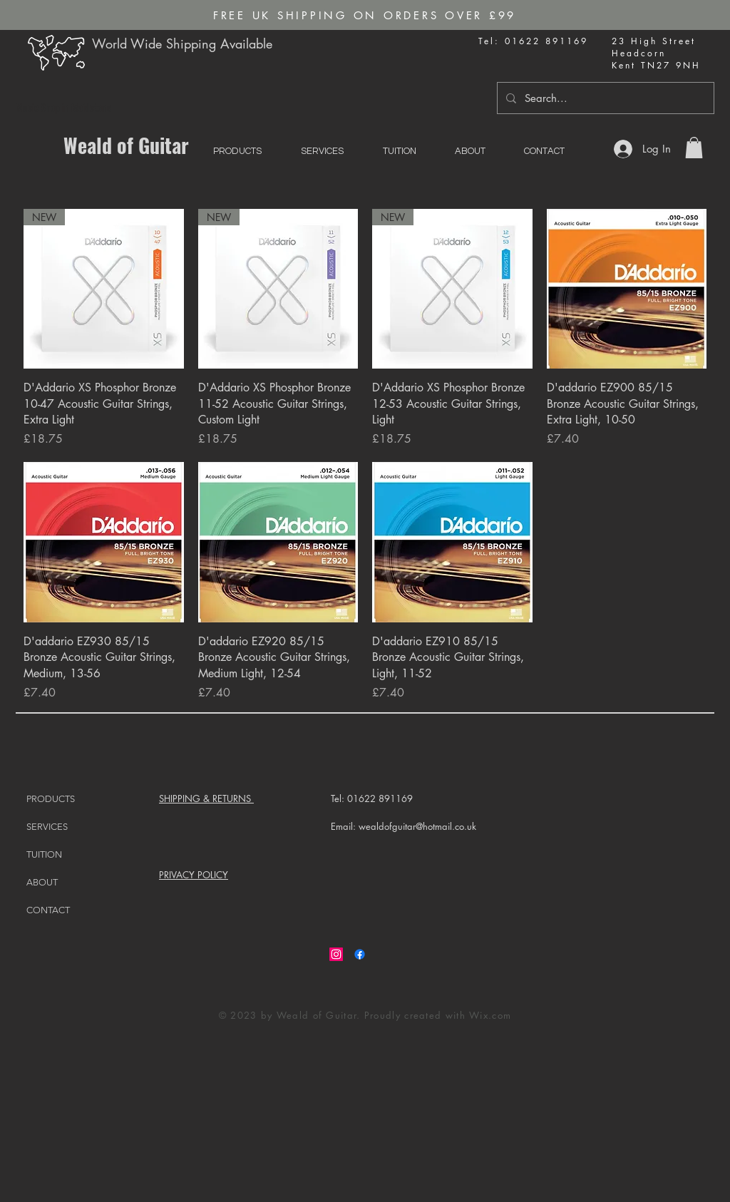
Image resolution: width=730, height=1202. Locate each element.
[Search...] (604, 98)
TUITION (44, 854)
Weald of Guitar (126, 145)
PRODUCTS (50, 798)
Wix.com (490, 1015)
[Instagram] (336, 954)
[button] (694, 147)
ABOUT (42, 882)
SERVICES (47, 826)
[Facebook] (359, 954)
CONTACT (48, 910)
